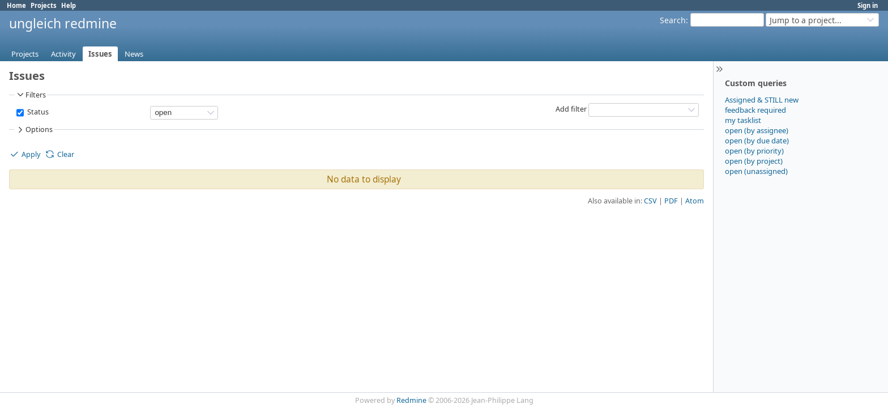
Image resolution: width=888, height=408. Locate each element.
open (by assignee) (756, 130)
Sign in (867, 5)
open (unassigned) (756, 171)
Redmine (411, 400)
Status (37, 112)
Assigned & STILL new (762, 100)
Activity (63, 54)
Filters (30, 95)
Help (68, 5)
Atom (694, 201)
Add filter (571, 109)
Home (16, 5)
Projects (44, 5)
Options (34, 130)
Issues (100, 54)
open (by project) (754, 161)
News (134, 54)
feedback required (755, 110)
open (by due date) (757, 140)
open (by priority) (754, 151)
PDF (671, 201)
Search (673, 20)
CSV (650, 201)
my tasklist (743, 120)
